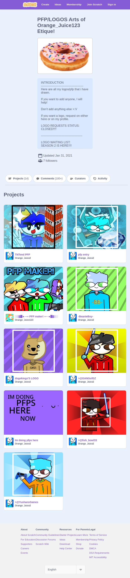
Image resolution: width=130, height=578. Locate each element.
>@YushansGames (26, 502)
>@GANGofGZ (87, 378)
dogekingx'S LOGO (27, 378)
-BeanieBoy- (85, 316)
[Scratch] (30, 4)
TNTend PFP (22, 254)
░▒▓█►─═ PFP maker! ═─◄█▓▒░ (36, 316)
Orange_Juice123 (24, 320)
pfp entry (83, 254)
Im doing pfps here (26, 440)
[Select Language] (65, 569)
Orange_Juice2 (23, 258)
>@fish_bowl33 (87, 440)
